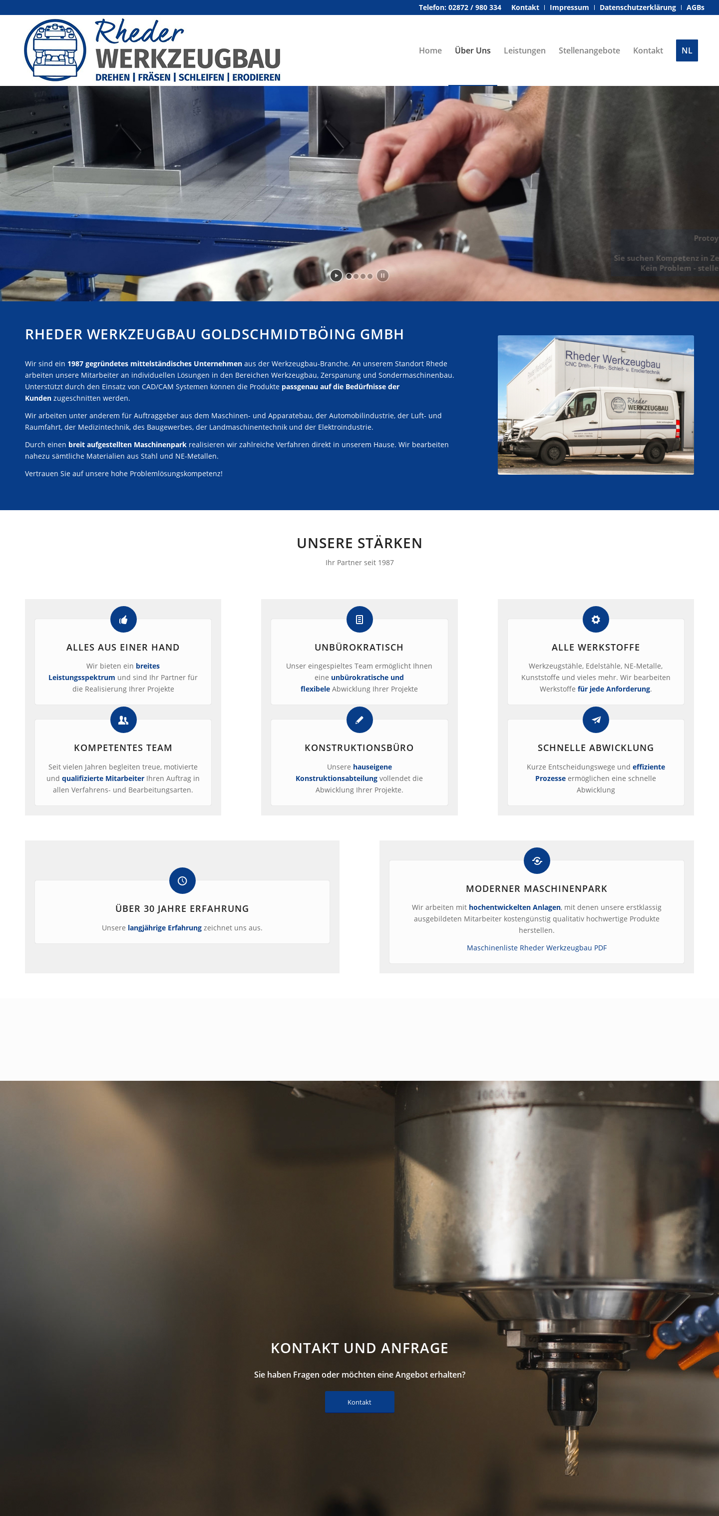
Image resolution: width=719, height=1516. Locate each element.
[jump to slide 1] (349, 276)
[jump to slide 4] (369, 276)
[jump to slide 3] (363, 276)
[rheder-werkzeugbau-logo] (152, 50)
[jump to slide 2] (356, 276)
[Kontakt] (359, 1402)
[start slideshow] (336, 275)
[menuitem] (525, 7)
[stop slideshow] (382, 275)
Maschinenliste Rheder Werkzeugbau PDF (537, 947)
